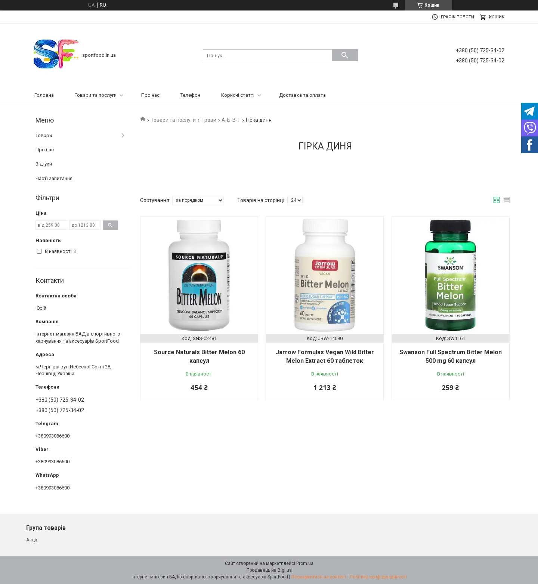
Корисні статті (237, 95)
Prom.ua (304, 563)
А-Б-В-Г (231, 120)
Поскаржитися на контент (318, 577)
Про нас (150, 95)
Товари (43, 135)
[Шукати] (345, 55)
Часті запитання (53, 178)
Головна (44, 95)
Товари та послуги (96, 95)
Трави (208, 120)
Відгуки (43, 164)
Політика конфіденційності (378, 577)
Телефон (190, 95)
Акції (31, 540)
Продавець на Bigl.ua (269, 570)
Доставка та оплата (302, 95)
